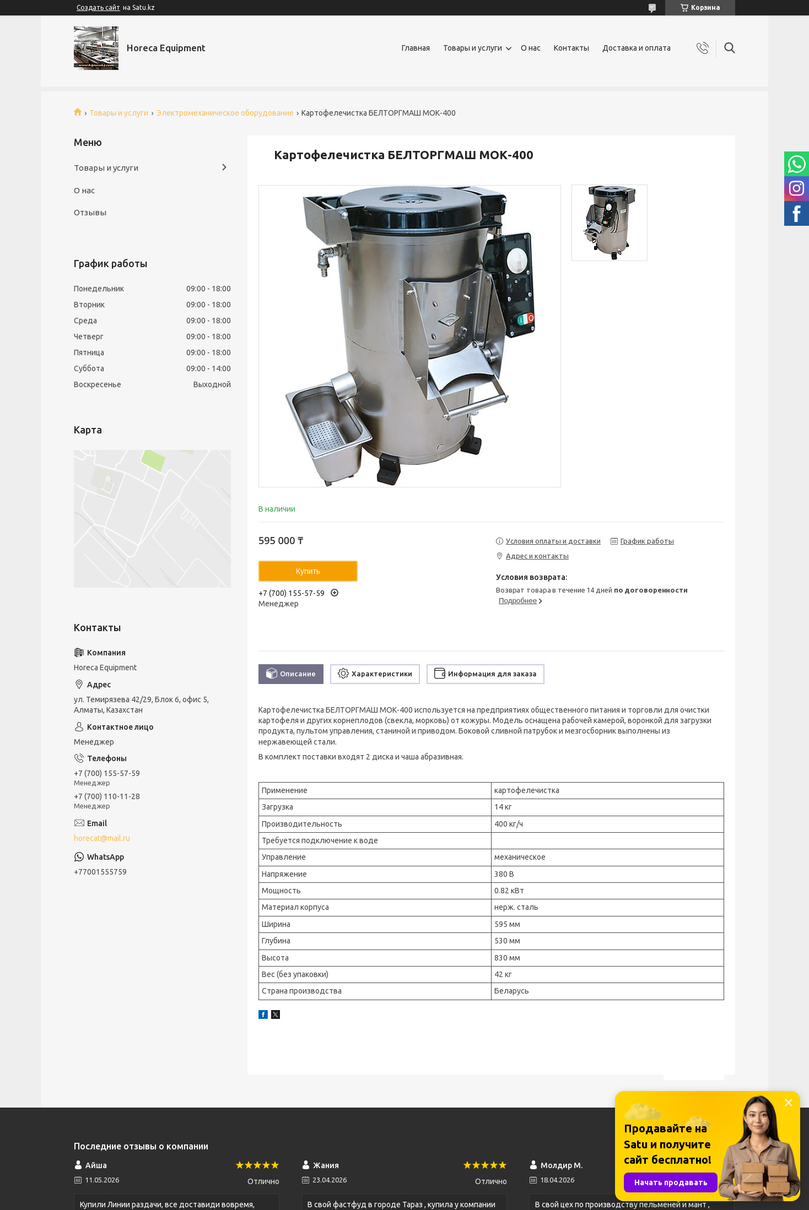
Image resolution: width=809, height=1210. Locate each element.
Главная (416, 48)
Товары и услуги (472, 48)
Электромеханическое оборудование (225, 112)
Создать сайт (98, 7)
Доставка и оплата (636, 48)
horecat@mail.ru (102, 838)
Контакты (571, 48)
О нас (531, 48)
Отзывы (90, 212)
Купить (308, 571)
